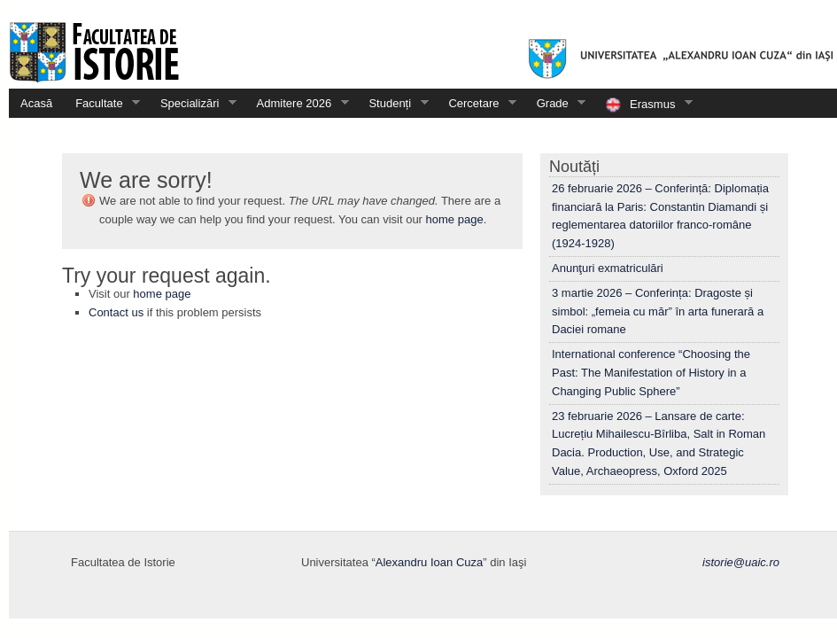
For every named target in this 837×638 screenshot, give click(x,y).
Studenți (392, 103)
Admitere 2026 (297, 103)
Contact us (116, 312)
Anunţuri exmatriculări (607, 268)
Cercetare (476, 103)
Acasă (36, 103)
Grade (555, 103)
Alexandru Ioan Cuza (429, 562)
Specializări (192, 103)
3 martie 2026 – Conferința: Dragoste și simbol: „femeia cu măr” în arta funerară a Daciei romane (657, 311)
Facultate (102, 103)
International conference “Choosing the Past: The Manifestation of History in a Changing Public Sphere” (651, 372)
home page (455, 219)
